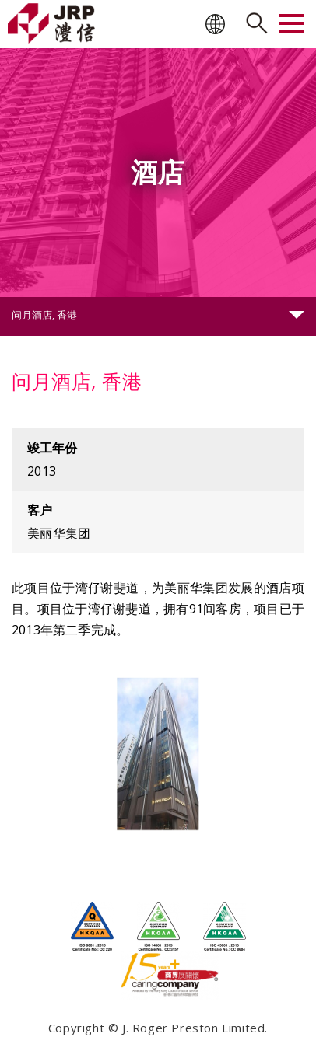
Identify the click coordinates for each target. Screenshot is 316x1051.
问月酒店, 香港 (44, 315)
